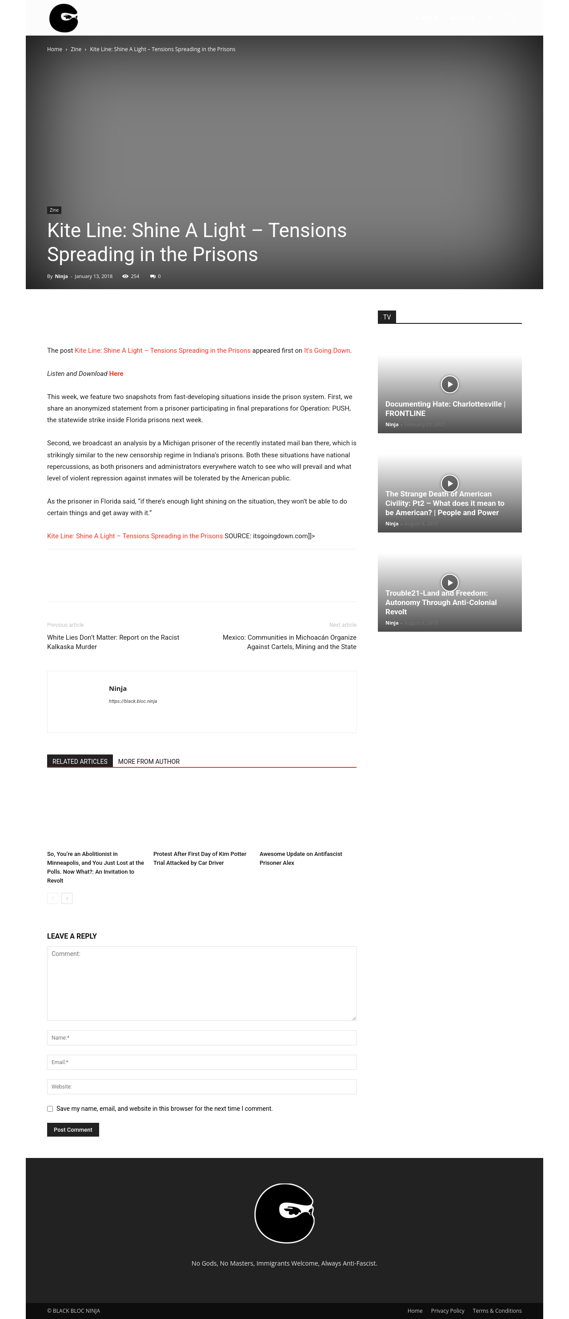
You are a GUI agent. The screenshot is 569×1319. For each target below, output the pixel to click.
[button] (511, 18)
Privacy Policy (448, 1311)
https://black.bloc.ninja (133, 701)
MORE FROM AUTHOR (149, 761)
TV (490, 17)
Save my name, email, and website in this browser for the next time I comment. (164, 1108)
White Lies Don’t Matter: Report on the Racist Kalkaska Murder (113, 642)
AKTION (462, 17)
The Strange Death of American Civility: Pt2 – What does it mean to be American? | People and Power (445, 503)
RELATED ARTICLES (80, 761)
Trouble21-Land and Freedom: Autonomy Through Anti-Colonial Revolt (441, 602)
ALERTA (425, 17)
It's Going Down (327, 351)
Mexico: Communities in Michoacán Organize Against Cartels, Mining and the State (290, 642)
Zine (76, 49)
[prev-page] (52, 898)
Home (54, 49)
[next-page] (66, 898)
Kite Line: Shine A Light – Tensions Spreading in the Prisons (163, 351)
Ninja (61, 276)
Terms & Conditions (497, 1311)
